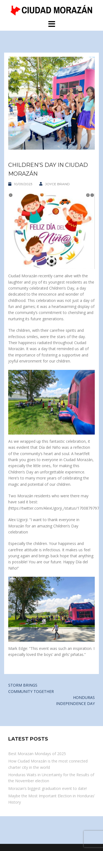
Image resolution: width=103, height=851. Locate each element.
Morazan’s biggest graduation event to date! (47, 788)
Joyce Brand (57, 184)
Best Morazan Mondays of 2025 (37, 753)
